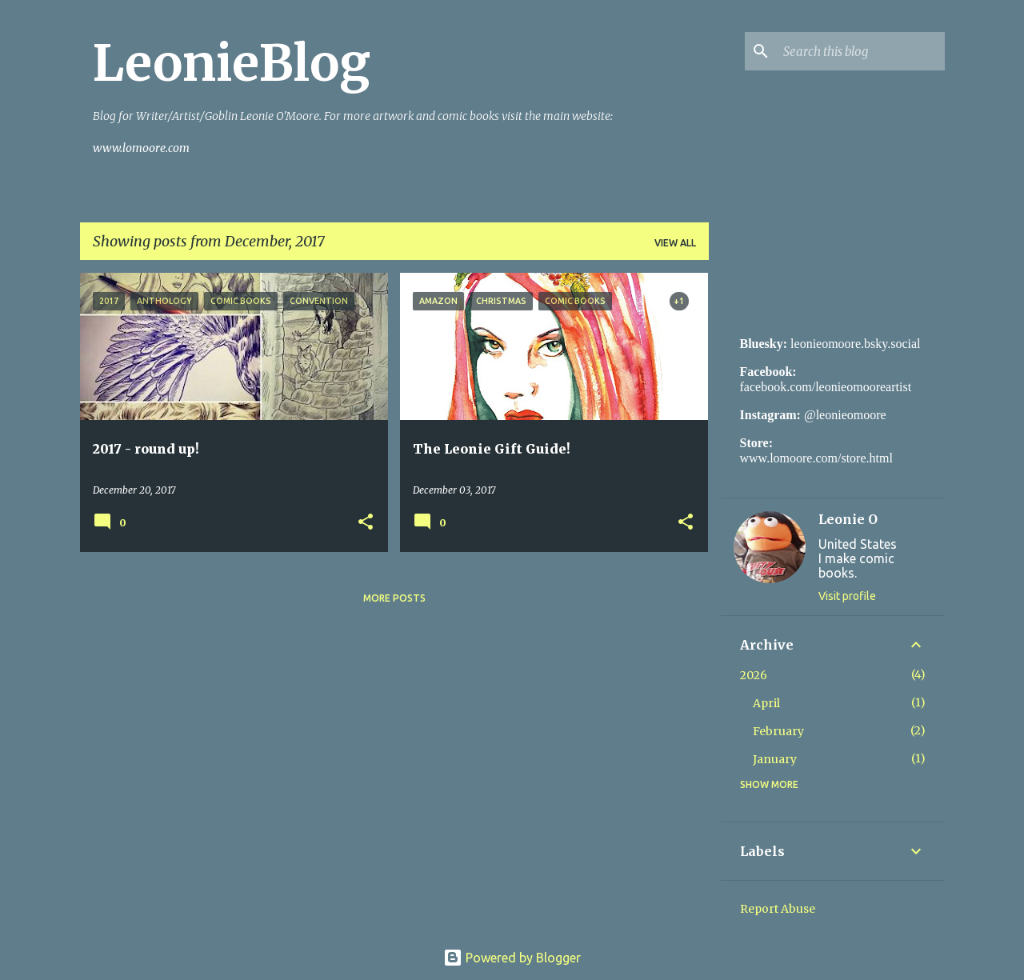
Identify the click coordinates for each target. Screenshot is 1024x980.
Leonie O (848, 519)
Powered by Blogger (512, 957)
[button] (365, 523)
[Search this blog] (861, 51)
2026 (753, 675)
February (778, 731)
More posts (394, 598)
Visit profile (847, 596)
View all (675, 243)
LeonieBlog (231, 63)
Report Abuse (777, 909)
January (775, 759)
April (766, 703)
